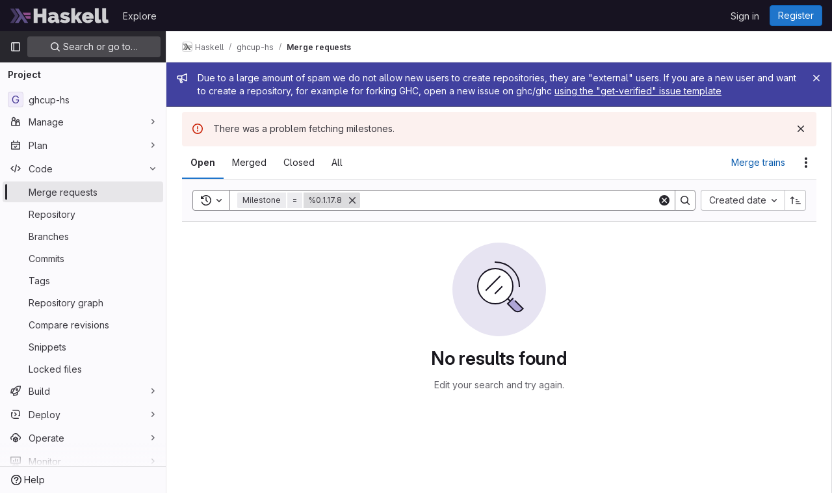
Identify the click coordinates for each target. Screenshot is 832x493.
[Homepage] (59, 15)
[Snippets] (83, 346)
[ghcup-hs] (83, 99)
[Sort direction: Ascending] (795, 200)
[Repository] (83, 214)
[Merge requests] (83, 191)
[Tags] (83, 280)
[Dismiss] (801, 129)
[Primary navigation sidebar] (15, 46)
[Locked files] (83, 368)
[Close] (816, 78)
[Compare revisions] (83, 324)
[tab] (203, 162)
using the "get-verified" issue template (638, 90)
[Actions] (806, 162)
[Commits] (83, 258)
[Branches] (83, 236)
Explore (140, 15)
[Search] (509, 200)
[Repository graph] (83, 302)
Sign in (745, 15)
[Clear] (664, 200)
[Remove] (352, 200)
